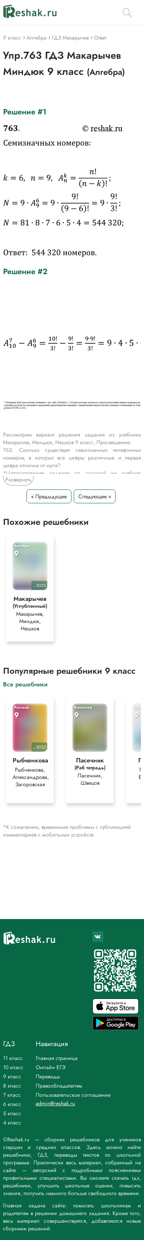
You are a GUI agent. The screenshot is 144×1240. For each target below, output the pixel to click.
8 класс (12, 1086)
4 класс (12, 1122)
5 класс (12, 1113)
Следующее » (94, 496)
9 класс (12, 1076)
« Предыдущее (49, 496)
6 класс (12, 1104)
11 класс (13, 1058)
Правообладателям (59, 1086)
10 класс (13, 1067)
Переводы (48, 1076)
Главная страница (57, 1058)
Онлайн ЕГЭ (51, 1067)
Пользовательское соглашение (73, 1095)
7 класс (12, 1095)
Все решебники (25, 684)
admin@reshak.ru (55, 1103)
